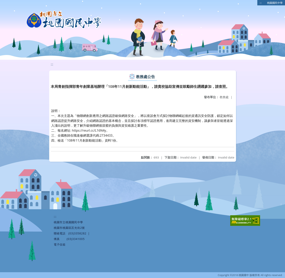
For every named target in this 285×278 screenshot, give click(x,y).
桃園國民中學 (275, 3)
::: (261, 3)
